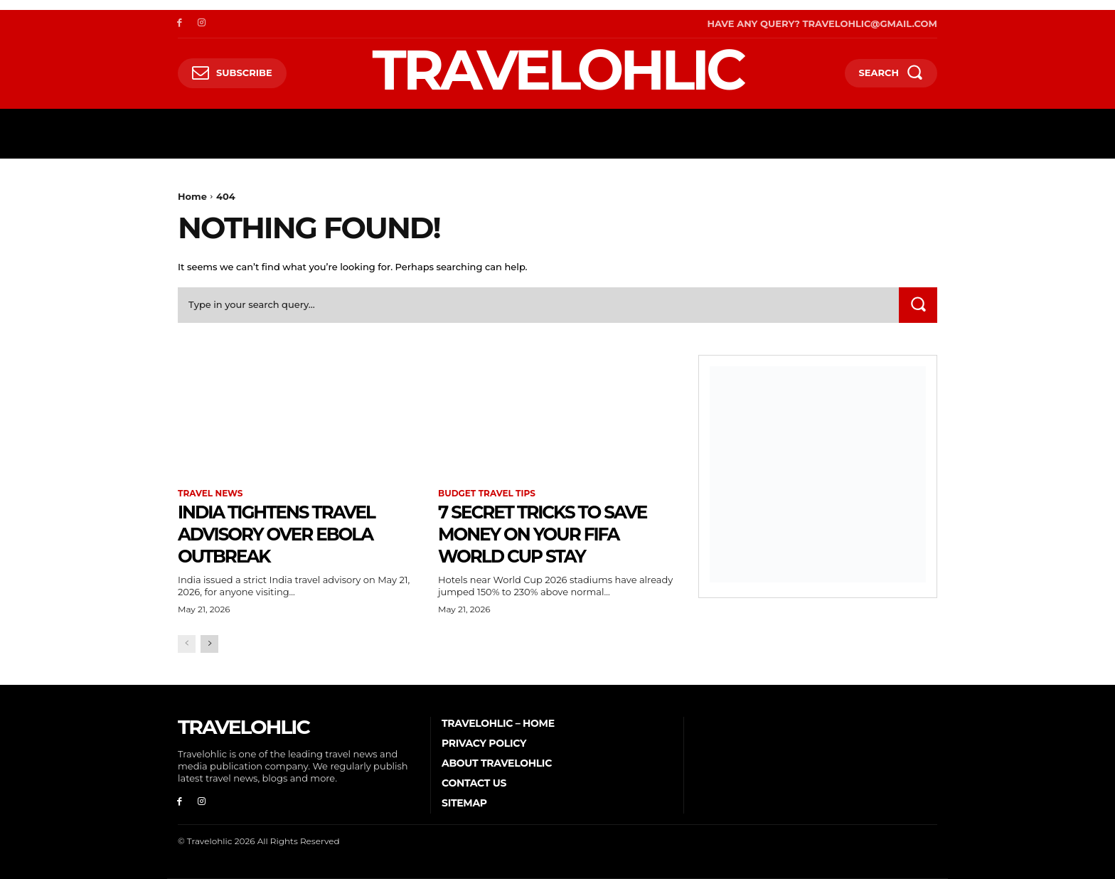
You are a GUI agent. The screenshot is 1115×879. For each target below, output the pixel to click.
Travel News (210, 494)
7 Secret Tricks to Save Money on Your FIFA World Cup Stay (547, 533)
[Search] (918, 304)
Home (192, 196)
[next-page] (209, 644)
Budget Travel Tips (486, 494)
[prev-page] (187, 644)
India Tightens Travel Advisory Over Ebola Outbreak (292, 533)
